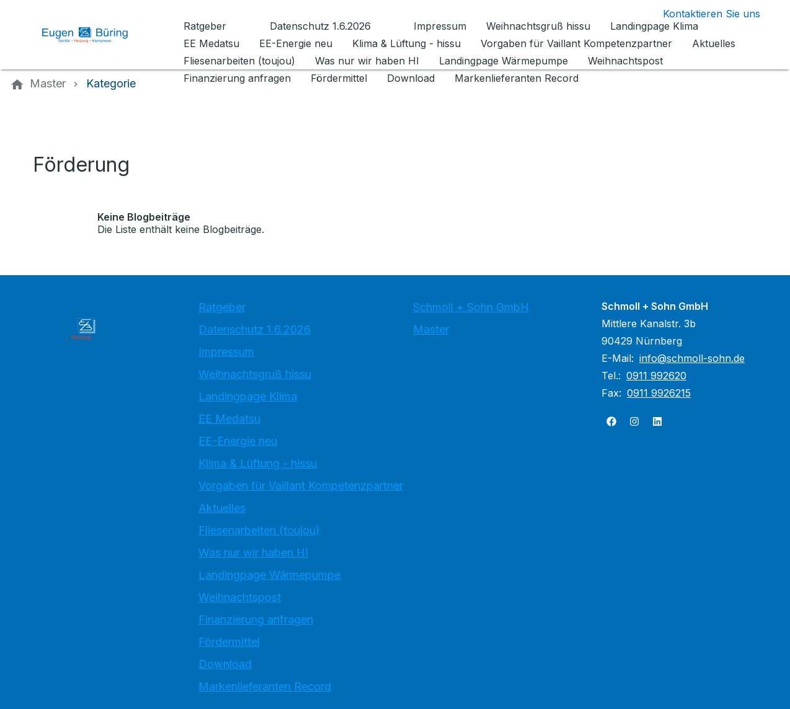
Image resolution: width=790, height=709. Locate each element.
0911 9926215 (659, 393)
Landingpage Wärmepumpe (269, 574)
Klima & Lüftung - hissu (257, 463)
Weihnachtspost (239, 597)
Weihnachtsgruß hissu (254, 374)
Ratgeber (222, 307)
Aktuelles (222, 507)
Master (431, 329)
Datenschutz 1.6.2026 (254, 329)
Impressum (226, 351)
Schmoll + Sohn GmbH (471, 307)
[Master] (48, 83)
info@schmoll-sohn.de (692, 358)
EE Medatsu (229, 418)
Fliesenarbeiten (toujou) (259, 530)
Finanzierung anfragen (255, 619)
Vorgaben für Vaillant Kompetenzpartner (300, 485)
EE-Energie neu (237, 440)
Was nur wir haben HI (253, 552)
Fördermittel (229, 641)
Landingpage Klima (247, 396)
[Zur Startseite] (94, 34)
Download (225, 664)
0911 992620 (656, 375)
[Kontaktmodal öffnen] (701, 13)
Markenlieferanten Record (264, 686)
